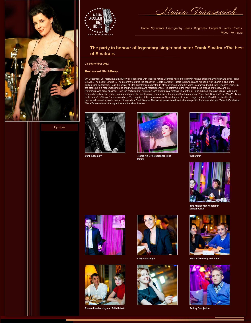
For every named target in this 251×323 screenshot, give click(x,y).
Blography (200, 28)
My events (157, 28)
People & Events (220, 28)
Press (188, 28)
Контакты (237, 32)
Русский (59, 127)
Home (145, 28)
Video (225, 32)
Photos (237, 28)
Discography (174, 28)
